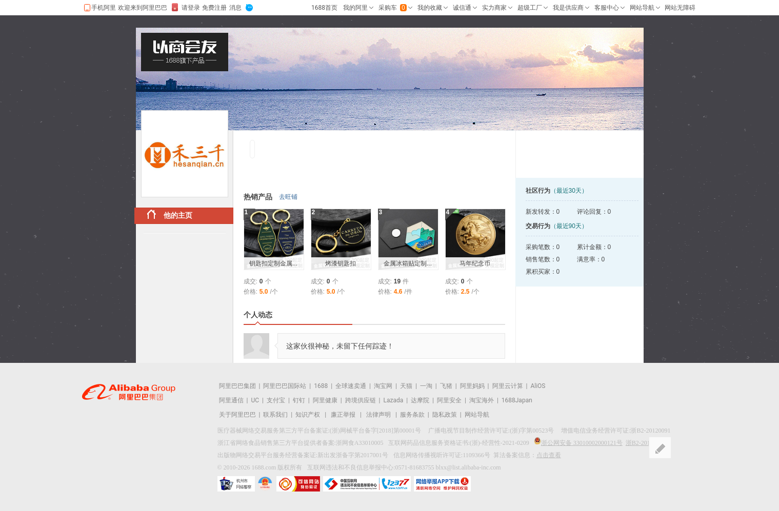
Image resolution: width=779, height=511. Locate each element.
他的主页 (169, 214)
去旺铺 (288, 196)
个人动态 (258, 315)
